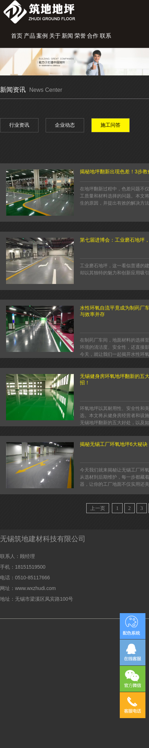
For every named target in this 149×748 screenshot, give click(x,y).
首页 (16, 36)
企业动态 (65, 125)
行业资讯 (19, 125)
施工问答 (110, 125)
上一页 (97, 508)
